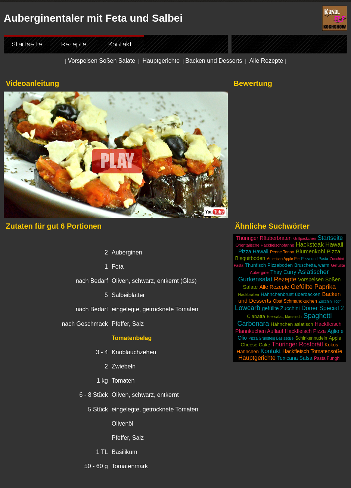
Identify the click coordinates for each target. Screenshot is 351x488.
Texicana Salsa (294, 358)
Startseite (330, 238)
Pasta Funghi (327, 358)
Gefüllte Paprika (313, 286)
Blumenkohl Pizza (318, 251)
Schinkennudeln (311, 338)
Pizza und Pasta (314, 259)
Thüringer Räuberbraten (264, 238)
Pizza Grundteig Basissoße (271, 338)
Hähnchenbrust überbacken (290, 294)
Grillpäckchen (304, 239)
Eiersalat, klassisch (284, 316)
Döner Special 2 (322, 308)
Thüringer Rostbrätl (297, 344)
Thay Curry (283, 272)
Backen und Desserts (213, 61)
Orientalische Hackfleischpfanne (265, 245)
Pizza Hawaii (253, 251)
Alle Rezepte (266, 61)
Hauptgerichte (161, 61)
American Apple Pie (283, 259)
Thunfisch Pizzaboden (269, 265)
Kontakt (270, 351)
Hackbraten (248, 294)
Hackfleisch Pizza (305, 331)
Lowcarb (247, 308)
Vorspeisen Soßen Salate (102, 61)
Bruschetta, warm (311, 265)
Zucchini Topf (330, 301)
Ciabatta (256, 316)
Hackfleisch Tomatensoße (312, 351)
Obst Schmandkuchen (295, 301)
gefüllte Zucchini (281, 308)
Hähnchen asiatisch (292, 324)
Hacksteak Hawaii (319, 244)
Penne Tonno (282, 252)
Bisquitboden (250, 258)
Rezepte (285, 279)
